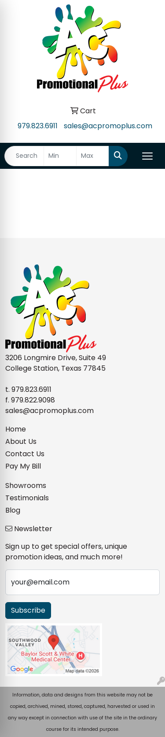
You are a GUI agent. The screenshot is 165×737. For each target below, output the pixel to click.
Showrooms (25, 485)
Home (15, 429)
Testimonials (27, 498)
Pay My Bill (23, 466)
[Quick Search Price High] (92, 156)
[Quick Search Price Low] (60, 156)
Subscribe (28, 610)
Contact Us (24, 454)
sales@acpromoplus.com (108, 126)
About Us (21, 441)
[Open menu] (147, 156)
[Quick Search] (24, 156)
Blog (12, 510)
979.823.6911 (38, 126)
